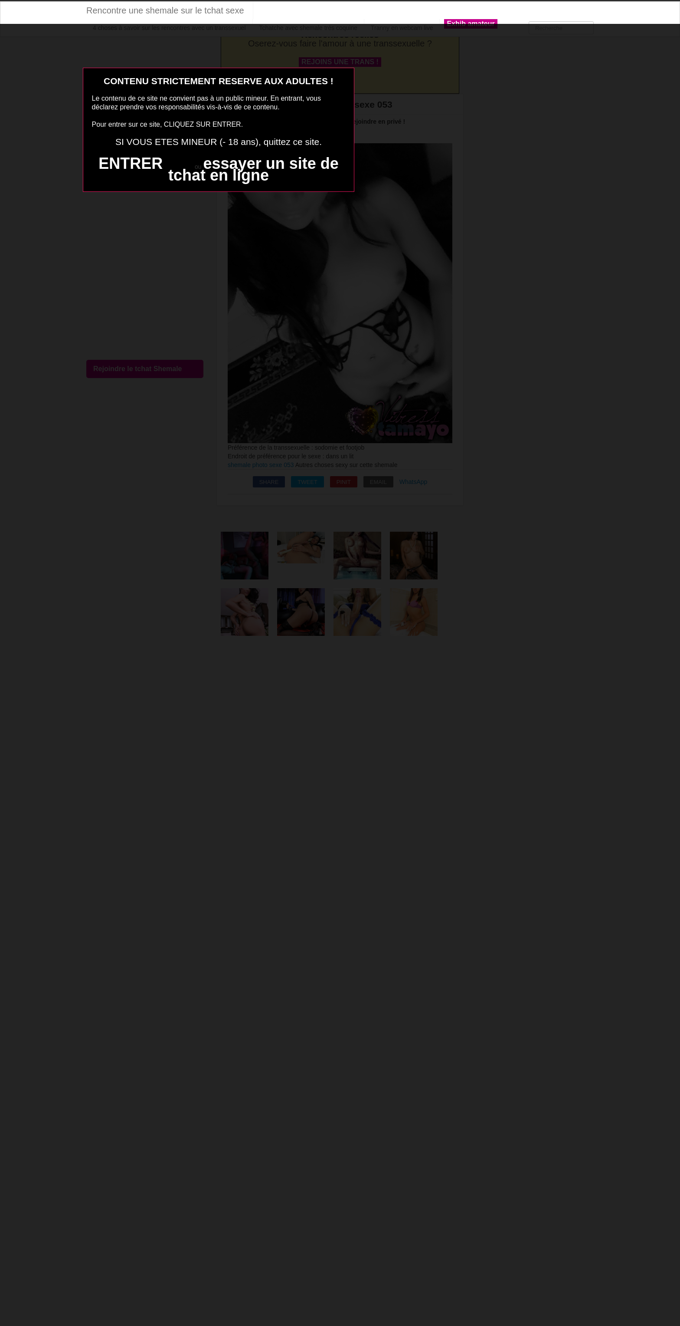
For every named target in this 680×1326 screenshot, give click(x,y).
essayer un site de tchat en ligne (253, 169)
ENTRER (130, 163)
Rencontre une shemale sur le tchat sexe (165, 10)
